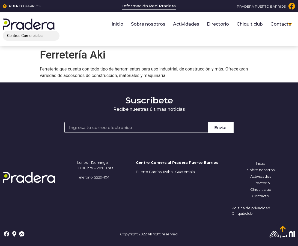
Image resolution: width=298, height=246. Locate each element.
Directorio (218, 24)
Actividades (186, 24)
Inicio (117, 24)
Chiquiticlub (250, 24)
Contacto (280, 24)
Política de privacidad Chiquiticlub (251, 211)
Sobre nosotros (148, 24)
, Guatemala (184, 172)
